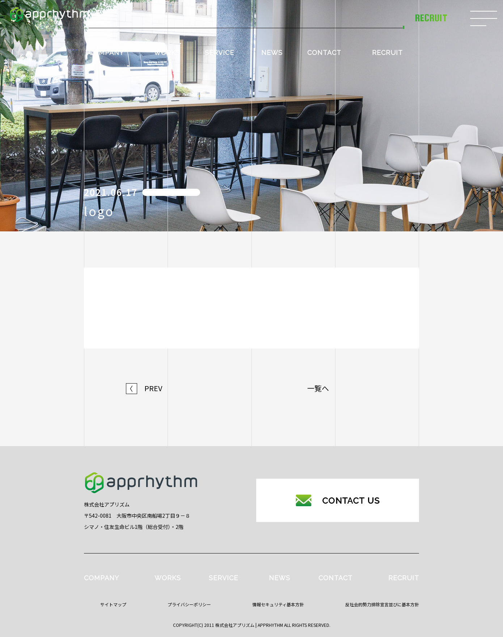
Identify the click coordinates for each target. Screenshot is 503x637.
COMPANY (106, 52)
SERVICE (219, 52)
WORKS (167, 52)
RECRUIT (387, 52)
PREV (144, 388)
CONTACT (324, 52)
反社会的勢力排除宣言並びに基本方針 (382, 604)
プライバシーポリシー (189, 604)
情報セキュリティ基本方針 (278, 604)
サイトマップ (113, 604)
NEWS (272, 52)
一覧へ (318, 388)
